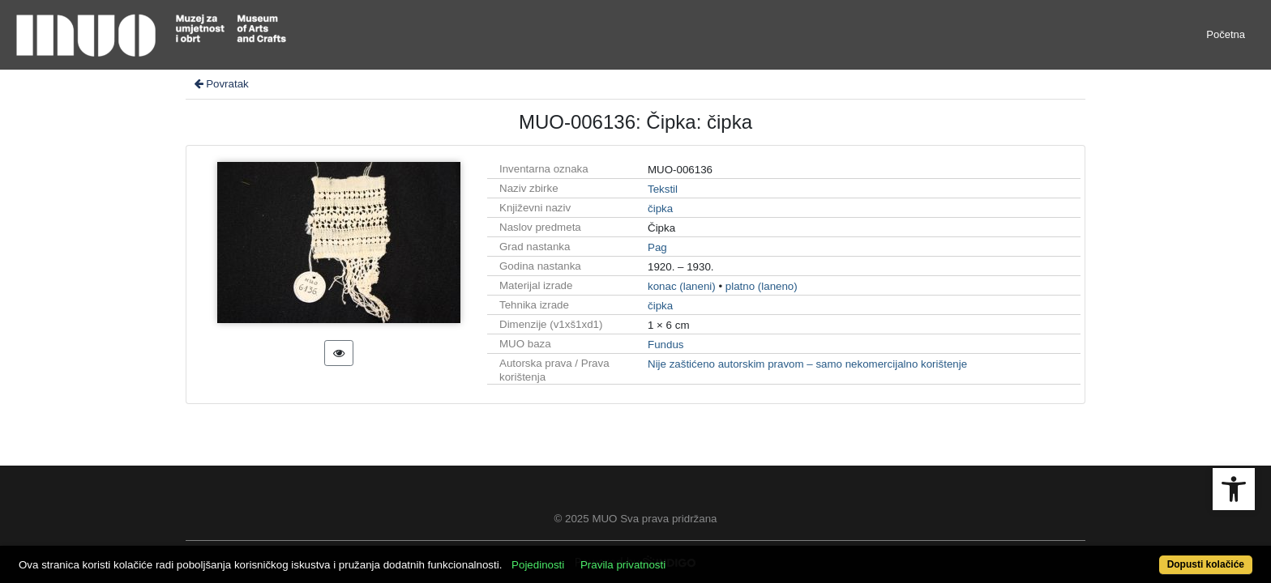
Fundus (665, 344)
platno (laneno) (761, 286)
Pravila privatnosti (686, 556)
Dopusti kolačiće (1138, 556)
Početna (1225, 34)
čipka (660, 208)
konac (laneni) (682, 286)
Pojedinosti (601, 556)
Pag (657, 247)
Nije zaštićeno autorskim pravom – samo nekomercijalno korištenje (807, 364)
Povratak (220, 84)
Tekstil (663, 189)
